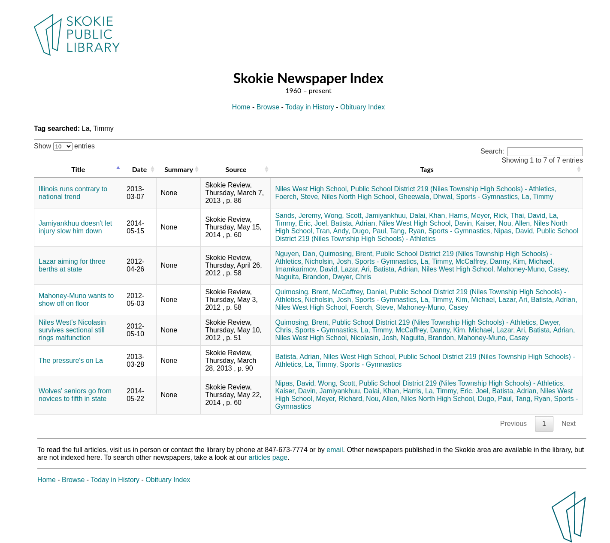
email (334, 449)
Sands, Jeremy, (298, 215)
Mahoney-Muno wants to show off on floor (76, 299)
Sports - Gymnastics (371, 364)
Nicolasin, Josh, (374, 337)
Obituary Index (362, 107)
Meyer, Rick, (490, 215)
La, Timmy (537, 196)
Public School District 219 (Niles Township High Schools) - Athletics (426, 234)
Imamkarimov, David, (307, 269)
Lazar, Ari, (356, 269)
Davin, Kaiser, (475, 223)
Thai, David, (528, 215)
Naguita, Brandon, (302, 277)
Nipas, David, (514, 231)
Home (241, 107)
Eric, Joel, (314, 223)
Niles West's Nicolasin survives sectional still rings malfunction (72, 330)
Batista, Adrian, (354, 223)
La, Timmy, (436, 261)
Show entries (64, 146)
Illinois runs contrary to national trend (73, 192)
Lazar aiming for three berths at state (72, 265)
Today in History (309, 107)
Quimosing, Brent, (346, 253)
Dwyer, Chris (351, 277)
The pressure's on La (71, 360)
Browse (268, 107)
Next (569, 423)
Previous (513, 423)
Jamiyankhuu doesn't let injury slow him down (75, 227)
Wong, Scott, (343, 215)
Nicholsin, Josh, (329, 261)
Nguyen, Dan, (296, 253)
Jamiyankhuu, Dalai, (396, 215)
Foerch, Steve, (297, 196)
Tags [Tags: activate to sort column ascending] (426, 169)
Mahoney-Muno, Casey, (533, 269)
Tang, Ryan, (408, 231)
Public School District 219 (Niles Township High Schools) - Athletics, (453, 189)
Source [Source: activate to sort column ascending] (236, 169)
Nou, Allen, (514, 223)
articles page (268, 457)
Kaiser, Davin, (296, 391)
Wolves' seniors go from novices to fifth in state (75, 394)
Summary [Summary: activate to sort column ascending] (178, 169)
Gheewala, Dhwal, (426, 196)
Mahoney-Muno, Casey (432, 307)
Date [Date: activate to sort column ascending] (139, 169)
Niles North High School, (359, 196)
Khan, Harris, (449, 215)
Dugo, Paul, (370, 231)
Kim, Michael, (533, 261)
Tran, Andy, (333, 231)
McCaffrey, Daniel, (360, 292)
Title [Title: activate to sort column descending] (78, 169)
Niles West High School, (311, 189)
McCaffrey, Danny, (483, 261)
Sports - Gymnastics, (487, 196)
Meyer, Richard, (340, 398)
